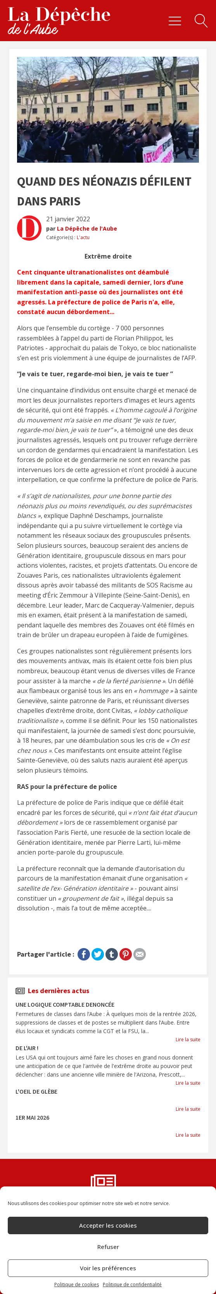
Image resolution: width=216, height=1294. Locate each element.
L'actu (83, 237)
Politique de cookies (76, 1284)
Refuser (108, 1247)
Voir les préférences (108, 1268)
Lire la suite (188, 1039)
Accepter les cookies (108, 1225)
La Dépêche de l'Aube (87, 228)
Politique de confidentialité (132, 1284)
